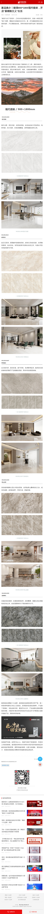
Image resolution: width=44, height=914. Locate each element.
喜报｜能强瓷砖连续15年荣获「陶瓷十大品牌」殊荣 (13, 821)
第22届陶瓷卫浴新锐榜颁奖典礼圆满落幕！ (13, 867)
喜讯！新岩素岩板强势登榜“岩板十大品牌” (13, 858)
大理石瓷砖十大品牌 (22, 897)
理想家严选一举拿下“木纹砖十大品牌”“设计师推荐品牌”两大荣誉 (13, 849)
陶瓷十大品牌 (8, 895)
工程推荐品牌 (36, 899)
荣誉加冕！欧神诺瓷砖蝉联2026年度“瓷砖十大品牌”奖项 (13, 812)
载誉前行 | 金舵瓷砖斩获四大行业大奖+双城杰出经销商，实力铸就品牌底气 (13, 803)
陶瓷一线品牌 (8, 897)
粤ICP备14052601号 (24, 904)
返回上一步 (1, 2)
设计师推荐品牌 (22, 899)
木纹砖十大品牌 (8, 899)
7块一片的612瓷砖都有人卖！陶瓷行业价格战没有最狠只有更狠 (13, 830)
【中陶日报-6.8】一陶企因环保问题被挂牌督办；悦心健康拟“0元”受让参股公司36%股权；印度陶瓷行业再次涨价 (13, 840)
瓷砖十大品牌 (36, 895)
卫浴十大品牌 (22, 895)
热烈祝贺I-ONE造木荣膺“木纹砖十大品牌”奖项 (13, 886)
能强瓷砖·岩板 (5, 765)
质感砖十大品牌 (36, 897)
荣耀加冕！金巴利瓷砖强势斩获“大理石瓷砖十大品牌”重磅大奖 (13, 877)
